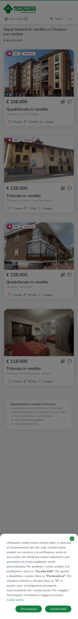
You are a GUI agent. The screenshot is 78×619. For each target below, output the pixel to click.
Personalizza (29, 609)
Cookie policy (15, 600)
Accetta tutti (58, 609)
